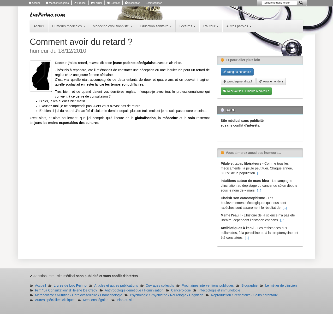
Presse (80, 2)
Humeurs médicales (68, 26)
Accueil (34, 2)
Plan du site (125, 300)
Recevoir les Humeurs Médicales (246, 91)
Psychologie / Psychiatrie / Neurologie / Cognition (166, 295)
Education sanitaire (156, 26)
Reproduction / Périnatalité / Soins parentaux (244, 295)
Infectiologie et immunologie (219, 290)
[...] (259, 173)
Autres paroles (238, 26)
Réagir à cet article (237, 72)
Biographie (249, 285)
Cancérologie (181, 290)
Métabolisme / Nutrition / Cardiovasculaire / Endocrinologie (78, 295)
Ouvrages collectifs (160, 285)
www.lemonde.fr (271, 81)
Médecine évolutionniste (112, 26)
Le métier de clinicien (281, 285)
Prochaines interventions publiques (208, 285)
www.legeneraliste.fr (238, 81)
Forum (96, 2)
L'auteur (211, 26)
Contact (113, 2)
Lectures (187, 26)
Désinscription (154, 2)
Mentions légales (57, 2)
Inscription (132, 2)
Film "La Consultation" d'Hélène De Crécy (66, 290)
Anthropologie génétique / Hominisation (134, 290)
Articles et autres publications (116, 285)
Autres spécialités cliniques (55, 300)
